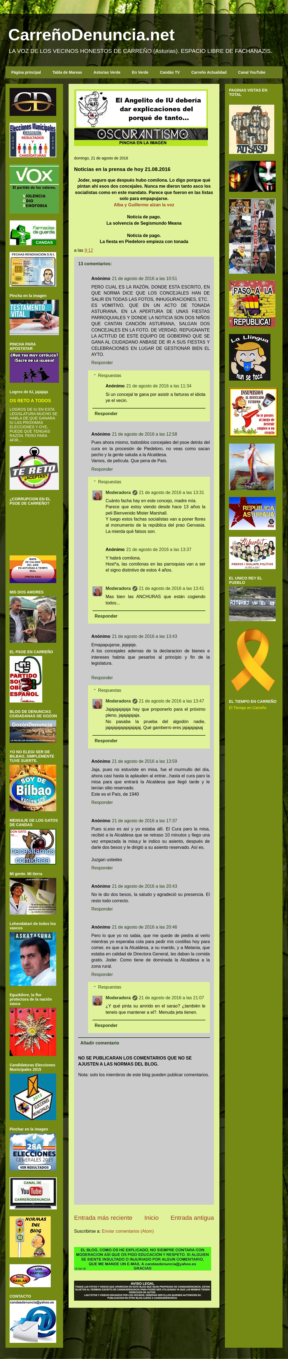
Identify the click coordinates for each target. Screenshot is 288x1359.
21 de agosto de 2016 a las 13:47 (171, 701)
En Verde (140, 72)
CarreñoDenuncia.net (91, 34)
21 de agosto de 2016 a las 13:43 (144, 636)
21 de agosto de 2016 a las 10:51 (144, 278)
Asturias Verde (107, 72)
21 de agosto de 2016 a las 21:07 (171, 997)
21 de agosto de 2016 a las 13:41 (171, 588)
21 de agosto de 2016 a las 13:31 (171, 492)
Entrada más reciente (103, 1217)
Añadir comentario (99, 1043)
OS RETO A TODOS (30, 400)
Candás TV (170, 72)
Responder (102, 362)
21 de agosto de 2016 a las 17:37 (144, 820)
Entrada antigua (192, 1217)
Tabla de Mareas (67, 72)
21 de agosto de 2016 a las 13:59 (144, 761)
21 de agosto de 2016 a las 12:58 (144, 434)
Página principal (26, 72)
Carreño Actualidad (209, 72)
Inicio (151, 1217)
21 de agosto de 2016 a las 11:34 (158, 386)
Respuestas (110, 375)
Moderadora (118, 492)
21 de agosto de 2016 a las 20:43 (144, 886)
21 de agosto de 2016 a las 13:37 (158, 549)
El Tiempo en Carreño (247, 708)
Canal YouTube (252, 72)
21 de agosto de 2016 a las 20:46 (144, 927)
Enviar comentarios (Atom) (128, 1231)
